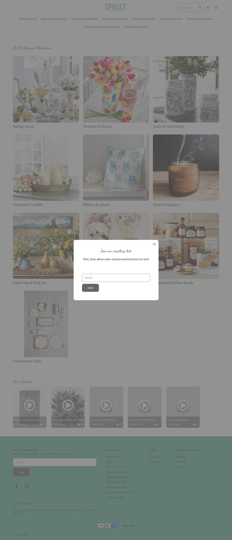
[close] (154, 244)
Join (90, 287)
